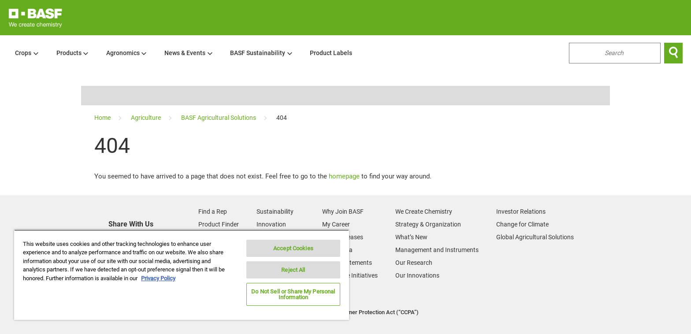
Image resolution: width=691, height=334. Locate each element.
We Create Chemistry (423, 211)
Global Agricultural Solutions (535, 237)
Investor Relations (521, 211)
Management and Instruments (437, 249)
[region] (181, 275)
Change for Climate (522, 224)
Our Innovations (417, 275)
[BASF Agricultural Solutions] (219, 117)
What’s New (411, 237)
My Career (336, 224)
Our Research (413, 262)
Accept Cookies (293, 248)
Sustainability (274, 211)
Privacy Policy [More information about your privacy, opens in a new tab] (158, 278)
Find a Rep (212, 211)
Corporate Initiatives (350, 275)
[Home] (103, 117)
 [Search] (673, 53)
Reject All (293, 270)
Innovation (271, 224)
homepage (344, 176)
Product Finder (218, 224)
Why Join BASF (343, 211)
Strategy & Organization (428, 224)
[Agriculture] (146, 117)
